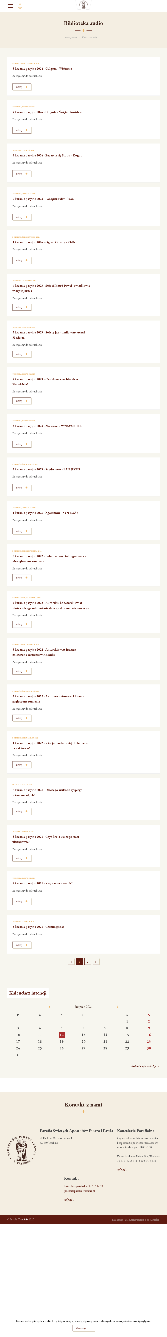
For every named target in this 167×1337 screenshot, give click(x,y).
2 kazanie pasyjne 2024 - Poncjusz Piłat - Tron (46, 208)
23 (149, 1070)
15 (127, 1063)
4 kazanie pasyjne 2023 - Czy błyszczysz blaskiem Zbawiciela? (45, 394)
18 (40, 1070)
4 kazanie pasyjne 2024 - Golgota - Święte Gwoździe (47, 114)
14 (105, 1063)
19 (62, 1070)
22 (127, 1070)
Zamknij (81, 1328)
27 (83, 1076)
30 (149, 1076)
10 (18, 1063)
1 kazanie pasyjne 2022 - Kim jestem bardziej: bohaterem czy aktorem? (51, 774)
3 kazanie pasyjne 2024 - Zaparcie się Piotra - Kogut (50, 161)
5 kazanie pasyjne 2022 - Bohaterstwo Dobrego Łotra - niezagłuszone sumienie (47, 581)
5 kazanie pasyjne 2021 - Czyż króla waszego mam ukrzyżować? (50, 867)
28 (105, 1076)
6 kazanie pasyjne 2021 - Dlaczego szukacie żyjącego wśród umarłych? (49, 820)
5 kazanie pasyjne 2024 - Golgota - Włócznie (50, 68)
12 (62, 1063)
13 (83, 1063)
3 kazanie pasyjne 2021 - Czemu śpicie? (46, 954)
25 (40, 1076)
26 (62, 1076)
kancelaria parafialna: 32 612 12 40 (83, 1214)
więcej (121, 1198)
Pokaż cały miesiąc (144, 1095)
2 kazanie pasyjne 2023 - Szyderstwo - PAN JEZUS (49, 488)
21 (105, 1070)
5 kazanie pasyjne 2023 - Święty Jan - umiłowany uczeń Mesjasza (43, 348)
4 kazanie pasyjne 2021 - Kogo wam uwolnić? (51, 911)
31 (18, 1083)
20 (83, 1070)
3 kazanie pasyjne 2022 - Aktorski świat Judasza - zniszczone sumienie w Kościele (47, 680)
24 (18, 1076)
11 (40, 1063)
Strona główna (71, 37)
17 (18, 1070)
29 (127, 1076)
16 (149, 1063)
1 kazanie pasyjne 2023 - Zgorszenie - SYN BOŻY (48, 535)
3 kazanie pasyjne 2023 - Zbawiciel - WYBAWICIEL (43, 441)
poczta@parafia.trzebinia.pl (79, 1219)
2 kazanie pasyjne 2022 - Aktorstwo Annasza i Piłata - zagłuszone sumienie (50, 727)
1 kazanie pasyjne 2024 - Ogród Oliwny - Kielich (47, 254)
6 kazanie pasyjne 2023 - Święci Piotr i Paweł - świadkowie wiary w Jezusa (50, 301)
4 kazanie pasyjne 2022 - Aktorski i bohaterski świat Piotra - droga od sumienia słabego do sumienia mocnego (50, 631)
